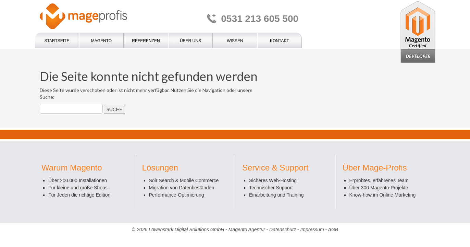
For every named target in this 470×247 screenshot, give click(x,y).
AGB (333, 229)
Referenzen (146, 40)
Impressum (312, 229)
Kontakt (279, 40)
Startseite (57, 40)
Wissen (235, 40)
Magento (101, 40)
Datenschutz (282, 229)
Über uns (190, 40)
